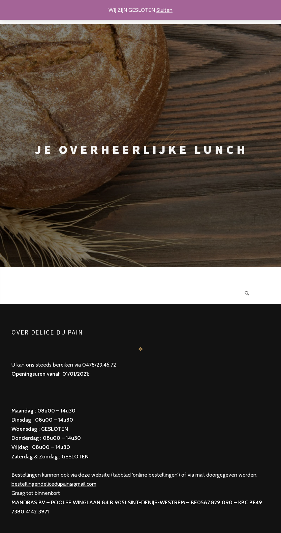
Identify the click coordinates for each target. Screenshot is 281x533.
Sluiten (164, 10)
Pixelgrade (168, 512)
